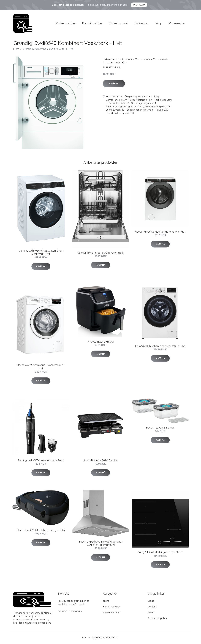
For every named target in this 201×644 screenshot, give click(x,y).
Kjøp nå (114, 84)
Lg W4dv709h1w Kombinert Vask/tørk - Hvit (160, 347)
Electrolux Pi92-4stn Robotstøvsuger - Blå (41, 531)
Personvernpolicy (157, 619)
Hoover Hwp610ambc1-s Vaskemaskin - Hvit (160, 232)
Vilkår (151, 613)
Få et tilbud (139, 5)
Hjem (16, 49)
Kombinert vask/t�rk (115, 63)
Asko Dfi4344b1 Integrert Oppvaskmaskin (100, 253)
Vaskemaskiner (66, 24)
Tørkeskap (141, 24)
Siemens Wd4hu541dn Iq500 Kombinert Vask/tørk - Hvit (41, 253)
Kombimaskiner (92, 24)
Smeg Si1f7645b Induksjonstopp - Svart (160, 553)
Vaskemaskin (160, 60)
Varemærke (177, 24)
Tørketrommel (118, 24)
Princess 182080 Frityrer (100, 342)
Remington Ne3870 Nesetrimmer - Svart (41, 461)
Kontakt (152, 607)
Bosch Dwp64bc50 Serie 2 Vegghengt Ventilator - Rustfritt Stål (100, 544)
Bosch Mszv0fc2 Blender (160, 428)
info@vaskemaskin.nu (70, 612)
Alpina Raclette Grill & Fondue (100, 461)
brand (106, 601)
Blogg (159, 24)
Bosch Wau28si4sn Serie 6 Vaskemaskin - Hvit (41, 368)
